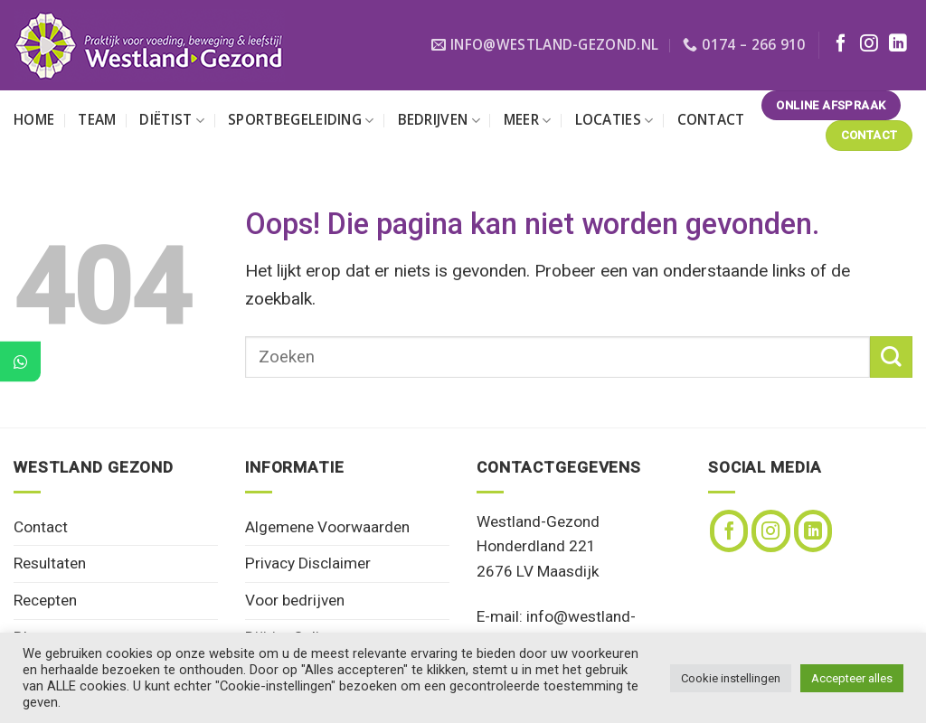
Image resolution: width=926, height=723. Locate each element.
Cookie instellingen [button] (730, 678)
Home (34, 119)
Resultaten (50, 563)
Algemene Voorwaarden (327, 527)
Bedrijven (439, 119)
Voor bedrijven (295, 600)
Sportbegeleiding (300, 119)
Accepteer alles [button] (852, 678)
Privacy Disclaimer (308, 563)
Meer (528, 119)
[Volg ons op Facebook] (841, 44)
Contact (711, 119)
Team (97, 119)
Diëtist (171, 119)
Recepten (45, 600)
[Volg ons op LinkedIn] (898, 44)
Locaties (614, 119)
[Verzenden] (891, 357)
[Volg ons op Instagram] (869, 44)
